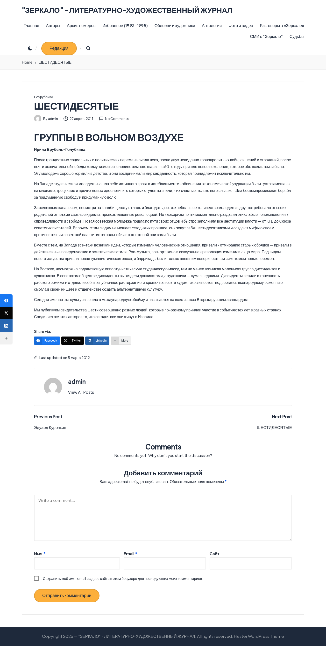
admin (76, 381)
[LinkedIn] (97, 341)
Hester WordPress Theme (259, 636)
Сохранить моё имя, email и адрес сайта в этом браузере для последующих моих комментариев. (123, 578)
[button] (59, 48)
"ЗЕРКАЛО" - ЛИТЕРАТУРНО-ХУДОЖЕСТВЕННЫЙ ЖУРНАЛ (127, 10)
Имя (39, 553)
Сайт (215, 553)
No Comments (114, 118)
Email (130, 553)
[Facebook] (47, 341)
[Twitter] (72, 341)
